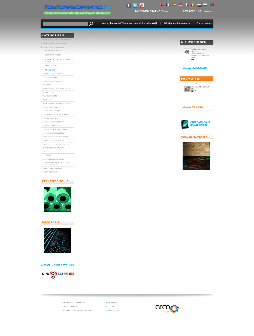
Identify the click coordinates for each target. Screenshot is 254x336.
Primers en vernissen (52, 126)
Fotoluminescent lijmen (53, 133)
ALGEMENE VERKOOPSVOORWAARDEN (77, 310)
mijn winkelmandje (149, 11)
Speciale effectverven (52, 168)
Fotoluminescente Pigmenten (55, 137)
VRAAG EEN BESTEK (70, 306)
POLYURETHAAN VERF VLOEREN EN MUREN (59, 60)
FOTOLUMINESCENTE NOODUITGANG (57, 88)
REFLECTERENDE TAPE (51, 107)
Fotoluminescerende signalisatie (57, 40)
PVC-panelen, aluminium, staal (56, 114)
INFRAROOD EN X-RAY (51, 118)
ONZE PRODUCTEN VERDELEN (74, 302)
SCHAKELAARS (48, 92)
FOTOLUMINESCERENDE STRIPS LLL (56, 43)
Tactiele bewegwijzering (54, 148)
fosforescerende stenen (53, 122)
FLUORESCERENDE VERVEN (53, 74)
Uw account (192, 11)
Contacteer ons (204, 23)
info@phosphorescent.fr (177, 23)
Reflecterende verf (51, 111)
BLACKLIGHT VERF (50, 77)
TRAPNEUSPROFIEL (50, 96)
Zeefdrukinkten (50, 172)
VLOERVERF (50, 70)
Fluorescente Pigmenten (53, 140)
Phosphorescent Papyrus (53, 159)
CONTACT (111, 306)
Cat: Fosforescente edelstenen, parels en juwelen (56, 163)
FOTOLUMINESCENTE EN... (200, 88)
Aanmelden (207, 11)
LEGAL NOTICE (114, 310)
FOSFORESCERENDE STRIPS (53, 81)
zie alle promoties (193, 107)
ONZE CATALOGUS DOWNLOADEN (200, 124)
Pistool (46, 152)
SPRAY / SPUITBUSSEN (53, 50)
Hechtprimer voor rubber (198, 50)
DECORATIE (47, 85)
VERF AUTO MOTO (52, 65)
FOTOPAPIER (47, 100)
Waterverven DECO (53, 55)
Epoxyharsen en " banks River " (56, 144)
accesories (47, 155)
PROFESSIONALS (114, 302)
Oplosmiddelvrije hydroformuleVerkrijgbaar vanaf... (200, 55)
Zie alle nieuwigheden (195, 68)
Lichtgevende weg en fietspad (56, 129)
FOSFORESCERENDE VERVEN (53, 47)
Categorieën (53, 35)
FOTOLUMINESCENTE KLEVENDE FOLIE (57, 103)
